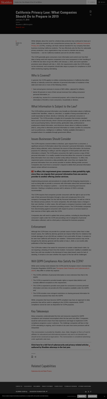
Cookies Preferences (71, 396)
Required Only (82, 396)
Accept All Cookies (92, 396)
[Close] (104, 396)
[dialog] (53, 396)
